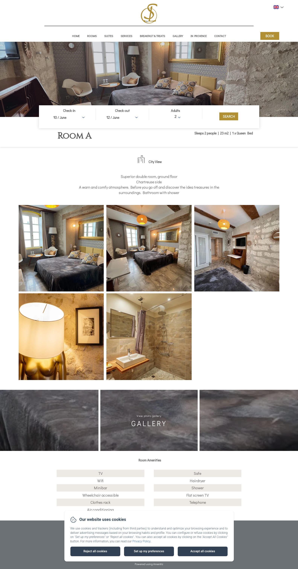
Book (269, 36)
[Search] (228, 116)
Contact (220, 36)
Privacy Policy (141, 541)
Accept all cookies (202, 551)
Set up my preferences (149, 551)
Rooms (92, 36)
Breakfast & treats (152, 36)
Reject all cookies (95, 551)
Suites (108, 36)
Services (126, 36)
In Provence (199, 36)
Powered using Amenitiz (149, 564)
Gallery (178, 36)
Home (76, 36)
